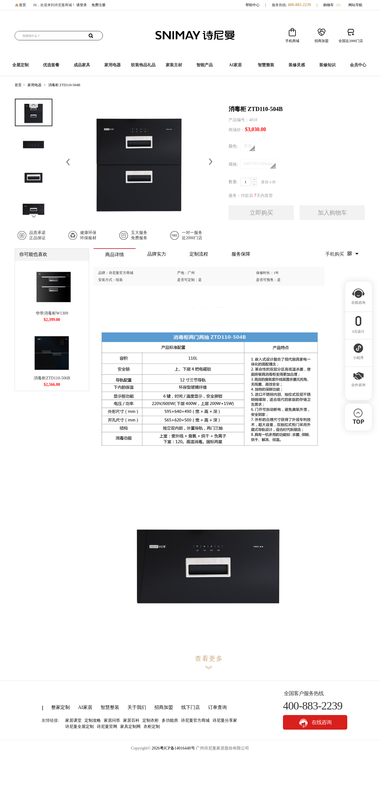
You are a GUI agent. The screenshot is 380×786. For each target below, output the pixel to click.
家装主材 (174, 65)
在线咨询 (315, 723)
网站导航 (355, 5)
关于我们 (136, 707)
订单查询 (217, 707)
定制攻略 (92, 720)
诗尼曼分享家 (225, 720)
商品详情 (114, 254)
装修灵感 (297, 65)
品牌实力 (156, 253)
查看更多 (209, 658)
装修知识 (327, 65)
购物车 (333, 5)
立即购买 (261, 212)
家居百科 (131, 720)
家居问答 (112, 720)
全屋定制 (20, 65)
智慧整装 (266, 65)
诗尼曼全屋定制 (79, 726)
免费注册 (98, 5)
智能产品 (204, 65)
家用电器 (112, 65)
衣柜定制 (152, 726)
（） (338, 5)
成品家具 (82, 65)
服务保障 (241, 253)
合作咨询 (358, 383)
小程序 (358, 356)
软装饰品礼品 (143, 65)
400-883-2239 (299, 5)
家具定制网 (130, 726)
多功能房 (170, 720)
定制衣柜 (150, 720)
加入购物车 (332, 212)
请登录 (81, 5)
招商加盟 (163, 707)
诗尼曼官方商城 (195, 720)
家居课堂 (73, 720)
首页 (22, 5)
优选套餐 (51, 65)
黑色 (249, 147)
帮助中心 (253, 5)
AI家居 (235, 65)
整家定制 (60, 707)
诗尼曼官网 (107, 726)
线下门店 (190, 707)
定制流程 (198, 253)
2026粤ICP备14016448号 (173, 748)
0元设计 (358, 330)
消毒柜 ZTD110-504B (64, 85)
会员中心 (358, 65)
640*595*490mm (260, 165)
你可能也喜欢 (33, 254)
